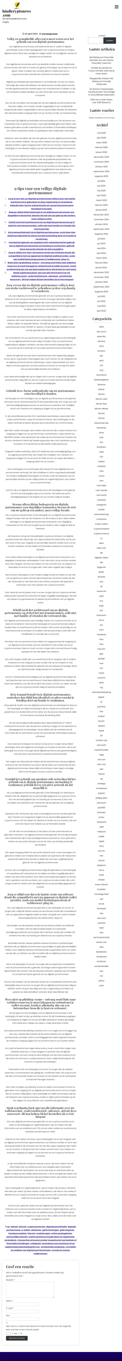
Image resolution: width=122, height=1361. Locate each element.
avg (101, 370)
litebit (101, 730)
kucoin (101, 721)
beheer (14, 1209)
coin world (101, 495)
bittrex (101, 418)
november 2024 (101, 219)
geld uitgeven (67, 1212)
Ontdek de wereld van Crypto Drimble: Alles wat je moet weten (101, 70)
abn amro (101, 331)
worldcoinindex (101, 966)
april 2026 (101, 137)
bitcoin (22, 1209)
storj (101, 846)
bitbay (101, 389)
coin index (101, 485)
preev (101, 817)
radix (101, 826)
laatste (101, 725)
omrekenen (101, 788)
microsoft (101, 745)
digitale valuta (101, 557)
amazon (101, 351)
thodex (101, 879)
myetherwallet (101, 750)
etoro (101, 620)
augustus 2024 (101, 234)
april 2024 (101, 253)
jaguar (101, 697)
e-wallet (25, 1212)
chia (101, 471)
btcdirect (101, 447)
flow (101, 639)
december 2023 (101, 272)
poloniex (101, 812)
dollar (101, 572)
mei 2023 (101, 306)
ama (101, 346)
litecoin (31, 1216)
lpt (101, 735)
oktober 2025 (101, 166)
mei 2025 (101, 190)
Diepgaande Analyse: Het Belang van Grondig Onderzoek (101, 81)
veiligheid (35, 1226)
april (101, 360)
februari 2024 (101, 262)
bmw (101, 432)
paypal (101, 793)
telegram (101, 865)
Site (7, 1297)
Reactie (10, 1258)
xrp (101, 975)
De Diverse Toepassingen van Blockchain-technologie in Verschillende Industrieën (101, 92)
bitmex (101, 413)
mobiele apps (43, 1216)
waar (101, 927)
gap (101, 653)
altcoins (101, 341)
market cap (101, 740)
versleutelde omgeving (53, 1229)
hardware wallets (17, 1216)
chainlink (101, 466)
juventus (101, 706)
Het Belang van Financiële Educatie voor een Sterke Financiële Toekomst (101, 60)
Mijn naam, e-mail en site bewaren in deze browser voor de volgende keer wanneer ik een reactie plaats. (38, 1309)
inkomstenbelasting (101, 692)
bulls (101, 451)
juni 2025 (101, 185)
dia (101, 552)
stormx (101, 850)
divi (101, 562)
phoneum (101, 802)
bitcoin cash (101, 399)
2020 (101, 326)
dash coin (101, 548)
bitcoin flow (101, 403)
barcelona (101, 375)
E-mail (10, 1289)
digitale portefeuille (56, 1209)
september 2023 (101, 286)
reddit (101, 836)
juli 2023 (101, 296)
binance (101, 384)
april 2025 (101, 195)
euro (101, 629)
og (101, 778)
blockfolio (101, 427)
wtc (101, 971)
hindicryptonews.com (16, 13)
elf (101, 586)
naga (101, 754)
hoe (101, 663)
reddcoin (101, 831)
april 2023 (101, 310)
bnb (101, 437)
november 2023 (101, 277)
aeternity (101, 336)
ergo (101, 605)
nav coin (101, 759)
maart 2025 (101, 200)
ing (101, 687)
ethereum (36, 1212)
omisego (101, 783)
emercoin (101, 591)
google (101, 658)
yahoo (101, 980)
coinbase (101, 500)
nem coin (101, 764)
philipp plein (101, 798)
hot (101, 668)
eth (101, 610)
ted (101, 855)
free (101, 644)
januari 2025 (101, 210)
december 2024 (101, 214)
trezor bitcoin (101, 884)
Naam (9, 1282)
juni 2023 (101, 301)
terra (101, 870)
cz (101, 538)
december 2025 (101, 157)
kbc (101, 711)
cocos (101, 475)
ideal (101, 682)
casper (101, 461)
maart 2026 (101, 142)
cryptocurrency (101, 533)
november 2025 (101, 161)
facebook (101, 634)
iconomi (101, 677)
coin (101, 480)
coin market (101, 490)
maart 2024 (101, 258)
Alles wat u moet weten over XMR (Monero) (101, 101)
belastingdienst (101, 379)
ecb (101, 581)
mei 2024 (101, 248)
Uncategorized (49, 33)
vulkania (101, 923)
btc (101, 442)
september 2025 (101, 171)
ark (101, 365)
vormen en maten (54, 1232)
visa (101, 913)
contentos (101, 519)
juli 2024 (101, 238)
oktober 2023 (101, 282)
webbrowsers (70, 1232)
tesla (101, 875)
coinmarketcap (101, 514)
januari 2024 (101, 267)
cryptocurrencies (36, 1209)
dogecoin (101, 567)
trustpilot (101, 889)
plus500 (101, 807)
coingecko (101, 504)
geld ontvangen (50, 1212)
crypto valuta (101, 524)
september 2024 (101, 229)
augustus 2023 (101, 291)
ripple (101, 841)
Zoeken (102, 35)
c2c (101, 456)
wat (101, 932)
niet (101, 769)
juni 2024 (101, 243)
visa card (101, 918)
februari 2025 (101, 205)
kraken (101, 716)
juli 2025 (101, 181)
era (101, 600)
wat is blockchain (101, 937)
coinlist (101, 509)
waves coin (101, 942)
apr (101, 355)
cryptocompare (101, 528)
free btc (101, 649)
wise (101, 947)
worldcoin (101, 961)
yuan (101, 985)
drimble (101, 576)
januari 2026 (101, 152)
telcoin (101, 860)
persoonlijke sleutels (17, 1219)
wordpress (101, 956)
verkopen (101, 908)
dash (101, 543)
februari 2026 (101, 147)
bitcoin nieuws (101, 408)
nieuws (101, 774)
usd (101, 899)
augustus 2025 (101, 176)
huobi (101, 673)
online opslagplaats (61, 1216)
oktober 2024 (101, 224)
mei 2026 (101, 133)
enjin (101, 596)
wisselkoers (101, 951)
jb (101, 701)
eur (101, 625)
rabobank (101, 822)
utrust (101, 903)
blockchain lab (101, 423)
